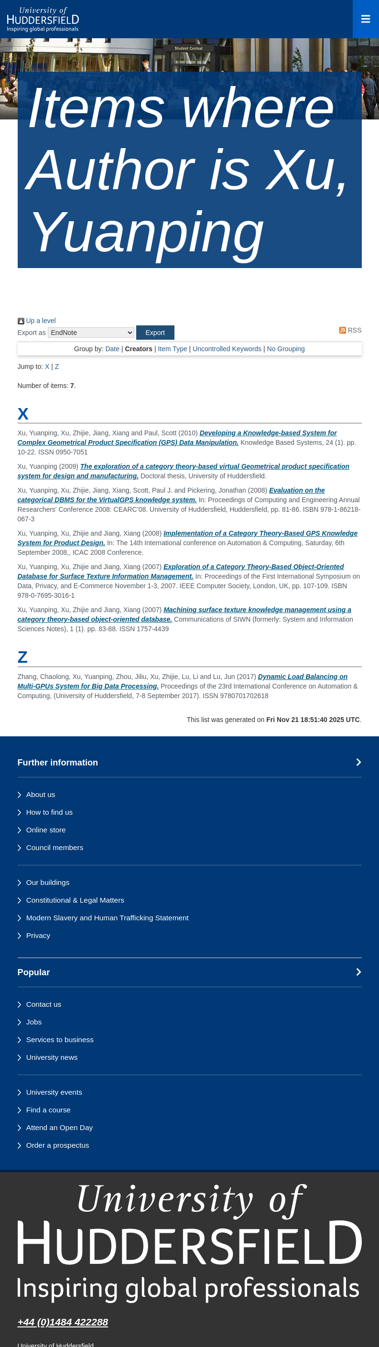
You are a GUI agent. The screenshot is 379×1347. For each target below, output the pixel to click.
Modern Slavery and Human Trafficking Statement (107, 918)
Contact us (44, 1004)
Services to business (60, 1039)
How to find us (49, 812)
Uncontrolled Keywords (227, 349)
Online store (46, 830)
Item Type (172, 349)
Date (112, 349)
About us (40, 794)
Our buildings (48, 882)
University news (52, 1057)
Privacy (38, 935)
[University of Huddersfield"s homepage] (190, 1243)
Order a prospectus (57, 1145)
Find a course (48, 1110)
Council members (55, 847)
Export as (32, 332)
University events (54, 1092)
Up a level (37, 320)
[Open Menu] (366, 19)
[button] (155, 332)
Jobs (34, 1022)
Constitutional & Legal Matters (75, 900)
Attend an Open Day (59, 1127)
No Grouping (286, 349)
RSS (349, 330)
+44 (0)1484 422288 (63, 1321)
